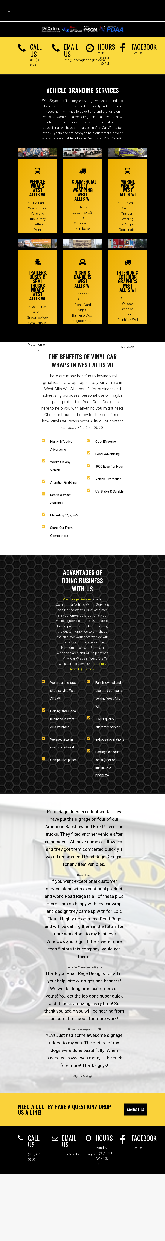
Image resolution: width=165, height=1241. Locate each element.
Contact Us (135, 1109)
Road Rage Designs (77, 599)
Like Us (137, 53)
